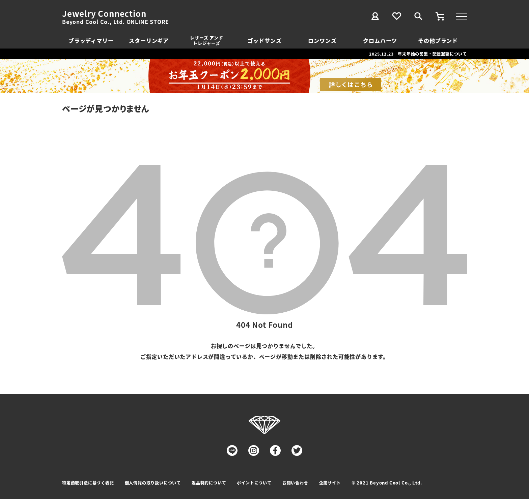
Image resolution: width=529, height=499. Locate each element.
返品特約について (209, 483)
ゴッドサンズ (265, 40)
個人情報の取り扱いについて (153, 483)
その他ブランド (438, 40)
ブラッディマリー (90, 40)
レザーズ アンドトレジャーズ (206, 40)
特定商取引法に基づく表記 (88, 483)
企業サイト (330, 483)
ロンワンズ (322, 40)
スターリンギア (149, 40)
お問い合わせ (295, 483)
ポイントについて (254, 483)
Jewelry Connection (104, 13)
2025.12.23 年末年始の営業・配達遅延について (418, 54)
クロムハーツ (380, 40)
